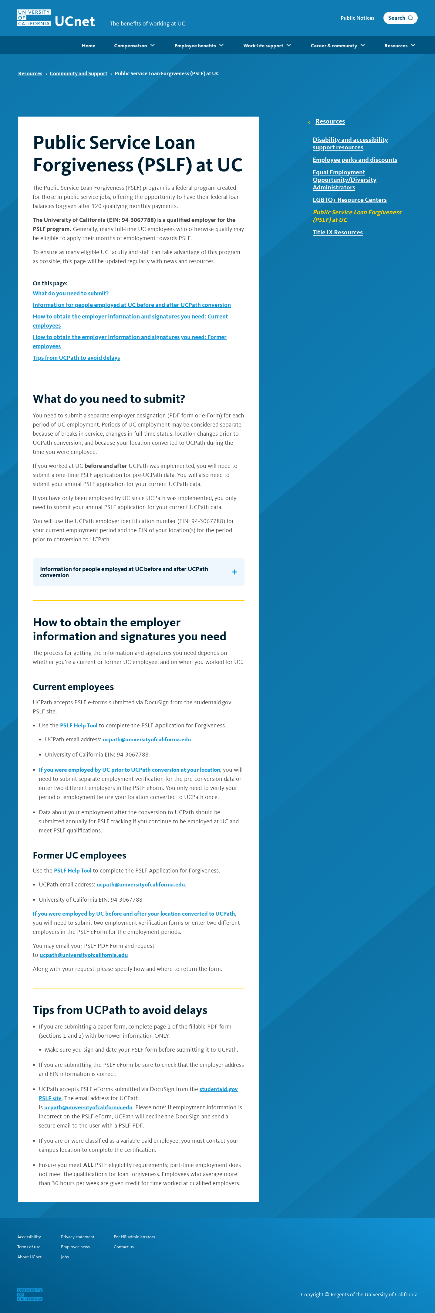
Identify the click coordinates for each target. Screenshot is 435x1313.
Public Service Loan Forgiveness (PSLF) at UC (360, 219)
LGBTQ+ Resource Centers (353, 202)
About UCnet (30, 1256)
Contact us (131, 1246)
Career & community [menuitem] (272, 46)
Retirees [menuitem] (405, 46)
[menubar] (217, 45)
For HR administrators (142, 1236)
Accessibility (30, 1236)
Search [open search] (397, 17)
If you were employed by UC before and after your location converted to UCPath (137, 913)
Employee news (78, 1246)
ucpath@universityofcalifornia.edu (149, 739)
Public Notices (357, 18)
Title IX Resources (340, 236)
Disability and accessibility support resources (353, 143)
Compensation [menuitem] (70, 46)
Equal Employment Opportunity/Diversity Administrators (348, 182)
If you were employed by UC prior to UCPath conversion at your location (133, 769)
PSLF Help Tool (79, 725)
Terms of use (30, 1246)
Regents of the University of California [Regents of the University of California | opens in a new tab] (374, 1294)
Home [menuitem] (23, 45)
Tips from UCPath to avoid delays (76, 357)
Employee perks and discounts (358, 161)
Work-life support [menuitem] (202, 46)
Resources (32, 73)
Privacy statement (81, 1236)
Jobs (67, 1256)
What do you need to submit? (71, 293)
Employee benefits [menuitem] (135, 46)
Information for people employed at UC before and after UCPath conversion (132, 304)
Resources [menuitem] (334, 46)
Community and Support (81, 73)
